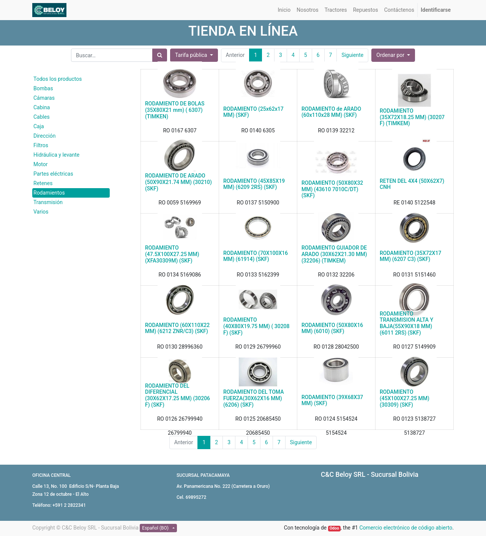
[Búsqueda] (159, 55)
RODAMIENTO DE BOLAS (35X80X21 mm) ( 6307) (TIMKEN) (175, 110)
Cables (41, 117)
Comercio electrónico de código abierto (405, 528)
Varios (41, 212)
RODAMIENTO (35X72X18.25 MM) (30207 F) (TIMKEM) (412, 117)
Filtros (40, 145)
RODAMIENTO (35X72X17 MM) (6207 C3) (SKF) (410, 256)
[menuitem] (284, 10)
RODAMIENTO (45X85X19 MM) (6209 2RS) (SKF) (254, 184)
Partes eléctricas (53, 174)
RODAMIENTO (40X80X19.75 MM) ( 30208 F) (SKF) (256, 326)
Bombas (43, 88)
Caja (38, 126)
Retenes (42, 183)
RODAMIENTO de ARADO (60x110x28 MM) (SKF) (331, 112)
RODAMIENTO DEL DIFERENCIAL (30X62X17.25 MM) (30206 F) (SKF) (177, 395)
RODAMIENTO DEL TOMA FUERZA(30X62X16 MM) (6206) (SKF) (253, 398)
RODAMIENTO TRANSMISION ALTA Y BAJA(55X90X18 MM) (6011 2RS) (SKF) (406, 323)
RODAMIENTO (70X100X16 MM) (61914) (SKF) (255, 256)
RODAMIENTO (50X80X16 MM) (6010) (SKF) (332, 328)
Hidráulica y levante (56, 155)
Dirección (44, 136)
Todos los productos (57, 79)
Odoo (334, 528)
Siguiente (301, 442)
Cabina (41, 107)
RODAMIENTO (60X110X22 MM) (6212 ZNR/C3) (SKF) (177, 328)
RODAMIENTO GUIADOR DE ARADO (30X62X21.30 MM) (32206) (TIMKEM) (334, 254)
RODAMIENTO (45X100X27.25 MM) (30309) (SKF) (404, 398)
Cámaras (44, 98)
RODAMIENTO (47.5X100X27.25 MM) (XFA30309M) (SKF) (172, 254)
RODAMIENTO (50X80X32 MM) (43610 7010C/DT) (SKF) (332, 189)
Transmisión (48, 202)
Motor (40, 164)
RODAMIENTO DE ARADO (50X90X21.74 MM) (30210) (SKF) (178, 182)
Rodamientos (49, 193)
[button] (393, 55)
